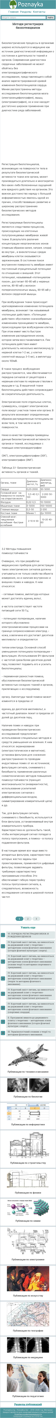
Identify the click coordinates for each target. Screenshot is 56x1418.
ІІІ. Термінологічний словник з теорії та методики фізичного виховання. (29, 1033)
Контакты (39, 11)
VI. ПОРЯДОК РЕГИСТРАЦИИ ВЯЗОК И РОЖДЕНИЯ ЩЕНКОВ (28, 935)
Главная (13, 11)
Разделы (25, 11)
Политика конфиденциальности (28, 1414)
